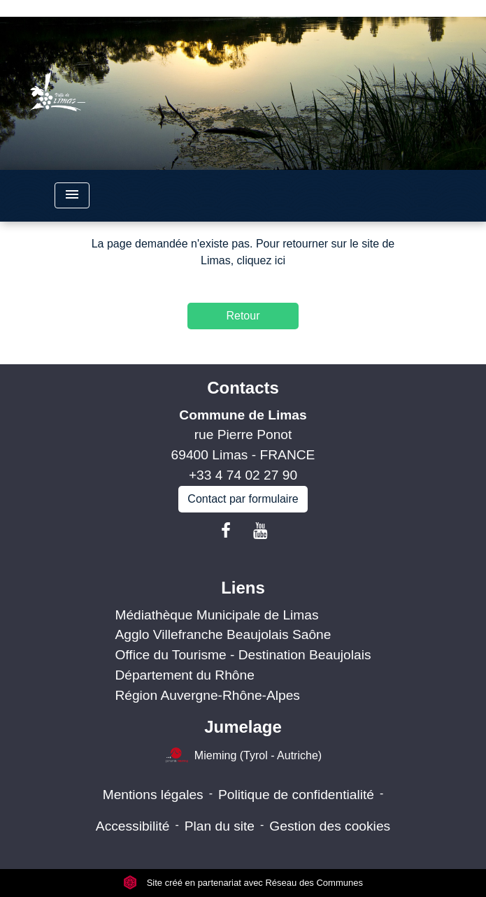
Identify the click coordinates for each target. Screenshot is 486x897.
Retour (242, 316)
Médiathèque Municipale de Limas (216, 615)
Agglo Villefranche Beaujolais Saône (223, 634)
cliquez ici (261, 260)
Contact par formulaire (242, 499)
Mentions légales (153, 794)
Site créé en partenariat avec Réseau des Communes (243, 882)
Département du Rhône (184, 675)
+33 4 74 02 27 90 (243, 475)
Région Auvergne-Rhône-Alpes (207, 695)
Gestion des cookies (329, 826)
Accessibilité (133, 826)
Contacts (243, 387)
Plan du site (220, 826)
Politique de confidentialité (296, 794)
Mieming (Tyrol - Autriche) (243, 756)
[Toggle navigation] (72, 195)
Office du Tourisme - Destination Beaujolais (243, 654)
